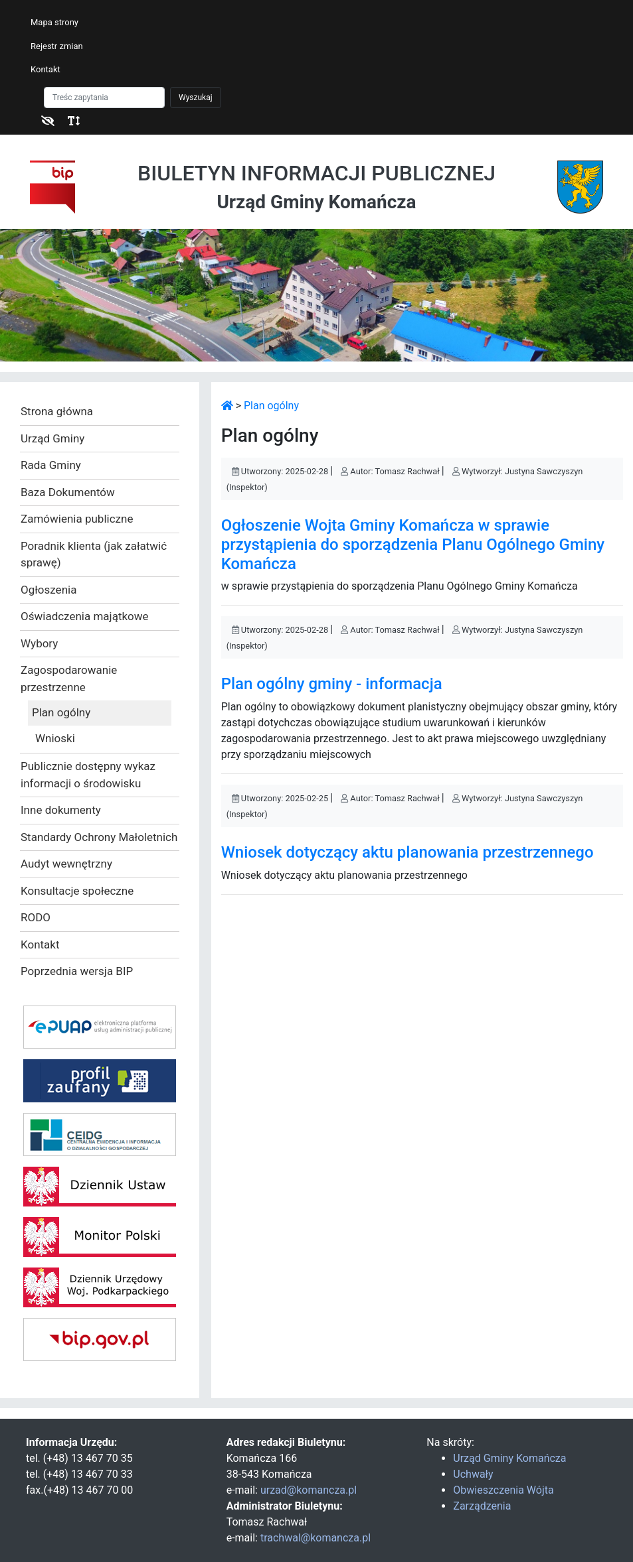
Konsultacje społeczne (77, 890)
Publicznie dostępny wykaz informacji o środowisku (88, 774)
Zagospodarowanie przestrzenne (69, 678)
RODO (35, 917)
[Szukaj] (104, 97)
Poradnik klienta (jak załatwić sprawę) (94, 554)
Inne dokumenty (61, 809)
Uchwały (473, 1474)
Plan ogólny (61, 712)
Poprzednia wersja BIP (77, 971)
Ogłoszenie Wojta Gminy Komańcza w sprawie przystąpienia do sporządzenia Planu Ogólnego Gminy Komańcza (412, 544)
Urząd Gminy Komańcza (509, 1458)
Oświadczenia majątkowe (85, 616)
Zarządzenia (482, 1506)
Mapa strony (54, 22)
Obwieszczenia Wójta (503, 1490)
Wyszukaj (196, 97)
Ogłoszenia (48, 589)
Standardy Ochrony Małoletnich (99, 837)
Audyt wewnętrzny (66, 863)
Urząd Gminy (52, 438)
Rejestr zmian (57, 46)
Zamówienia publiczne (77, 518)
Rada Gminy (51, 465)
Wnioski (55, 738)
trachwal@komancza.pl (315, 1537)
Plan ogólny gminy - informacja (331, 684)
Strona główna (57, 411)
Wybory (39, 643)
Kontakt (45, 69)
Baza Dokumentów (68, 492)
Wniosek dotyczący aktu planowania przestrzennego (407, 852)
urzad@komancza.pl (308, 1490)
